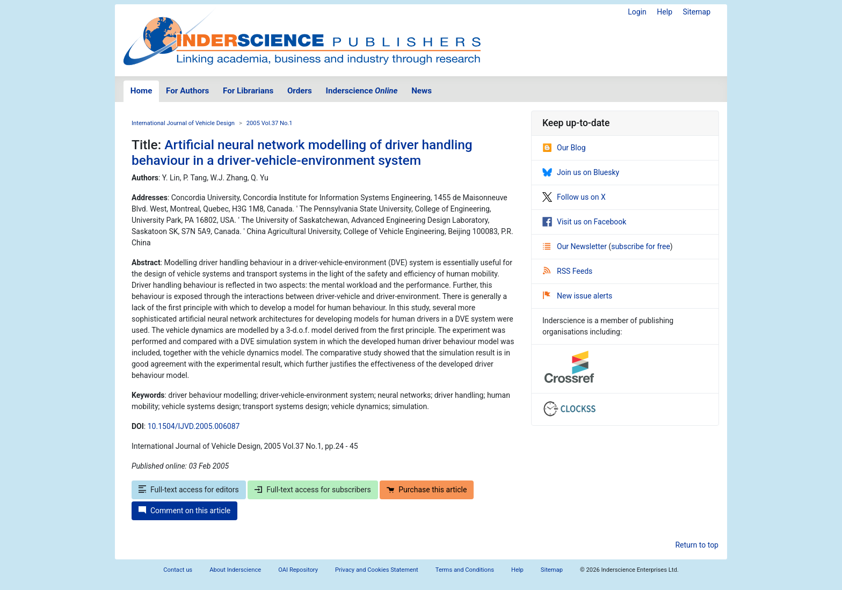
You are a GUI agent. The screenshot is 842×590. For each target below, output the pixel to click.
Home (141, 91)
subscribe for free (640, 246)
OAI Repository (298, 569)
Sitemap (696, 12)
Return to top (696, 545)
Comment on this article (184, 510)
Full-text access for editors (189, 489)
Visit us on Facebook (584, 221)
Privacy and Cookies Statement (376, 569)
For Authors (187, 91)
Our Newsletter (575, 246)
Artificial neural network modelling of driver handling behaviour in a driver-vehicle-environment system (302, 152)
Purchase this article (427, 489)
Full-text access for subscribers (313, 489)
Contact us (177, 569)
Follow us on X (574, 197)
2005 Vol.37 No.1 (269, 123)
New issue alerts (577, 296)
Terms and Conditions (464, 569)
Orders (299, 91)
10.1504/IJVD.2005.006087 (194, 426)
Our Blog (564, 147)
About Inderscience (235, 569)
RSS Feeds (567, 271)
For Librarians (248, 91)
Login (637, 12)
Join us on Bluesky (580, 172)
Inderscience (362, 91)
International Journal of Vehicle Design (183, 123)
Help (664, 12)
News (421, 91)
